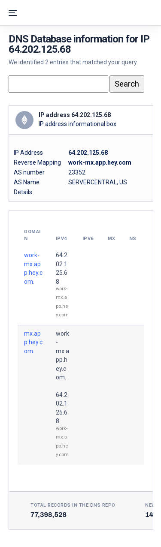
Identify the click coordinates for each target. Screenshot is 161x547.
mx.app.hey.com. (33, 342)
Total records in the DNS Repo (72, 505)
